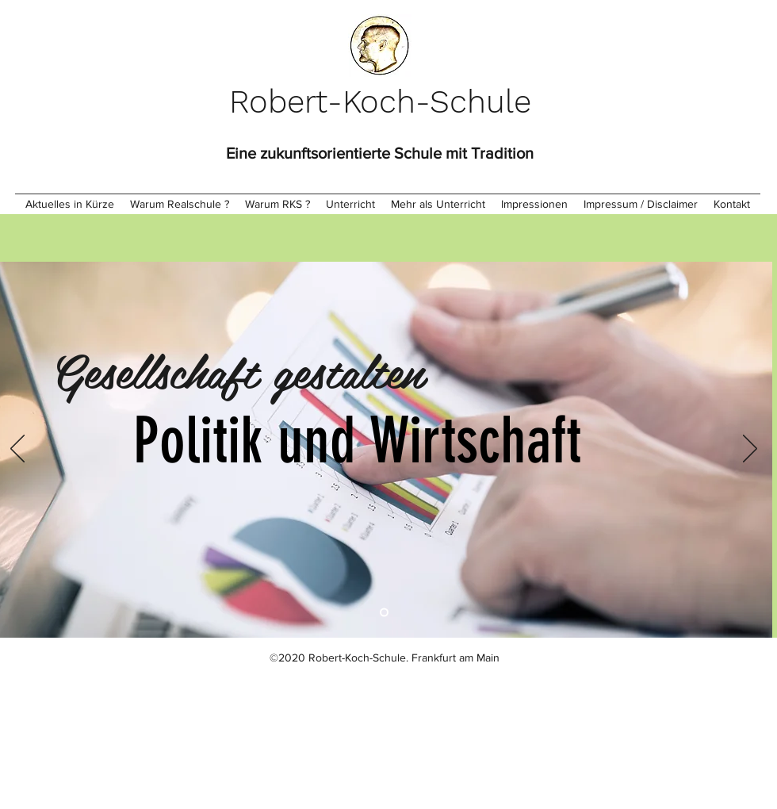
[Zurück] (17, 450)
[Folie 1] (384, 612)
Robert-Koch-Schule (380, 102)
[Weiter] (750, 450)
